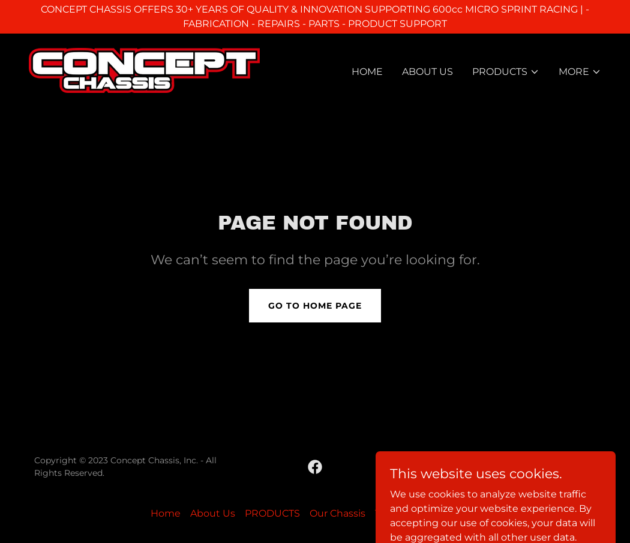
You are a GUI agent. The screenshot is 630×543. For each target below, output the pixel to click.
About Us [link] (427, 71)
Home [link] (367, 71)
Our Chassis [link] (337, 513)
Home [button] (166, 513)
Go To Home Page (315, 305)
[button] (505, 72)
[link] (144, 70)
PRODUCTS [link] (272, 513)
